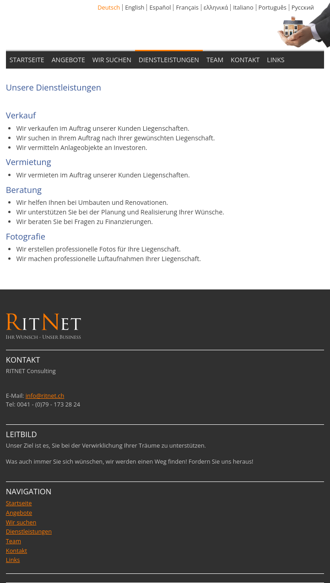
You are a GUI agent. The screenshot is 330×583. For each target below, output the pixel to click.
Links (13, 560)
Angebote (19, 512)
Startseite (19, 503)
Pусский (303, 7)
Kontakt (16, 550)
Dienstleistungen (29, 531)
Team (13, 541)
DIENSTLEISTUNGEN (169, 59)
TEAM (214, 59)
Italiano (243, 7)
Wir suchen (21, 522)
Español (160, 7)
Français (187, 7)
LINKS (275, 59)
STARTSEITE (27, 59)
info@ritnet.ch (45, 395)
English (134, 7)
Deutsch (108, 7)
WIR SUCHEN (111, 59)
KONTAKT (245, 59)
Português (273, 7)
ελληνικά (216, 7)
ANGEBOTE (68, 59)
